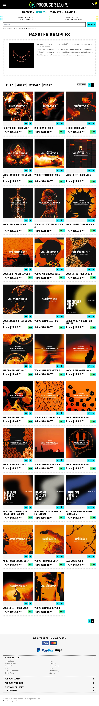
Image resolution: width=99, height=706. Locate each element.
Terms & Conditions (12, 671)
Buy (30, 132)
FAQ (6, 668)
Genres (41, 12)
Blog (51, 661)
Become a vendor (11, 663)
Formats (55, 12)
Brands (70, 12)
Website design (8, 701)
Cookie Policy (9, 673)
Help (51, 668)
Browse (27, 12)
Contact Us (8, 666)
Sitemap (52, 673)
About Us (52, 663)
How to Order (54, 666)
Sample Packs (9, 661)
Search (91, 24)
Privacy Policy (54, 671)
